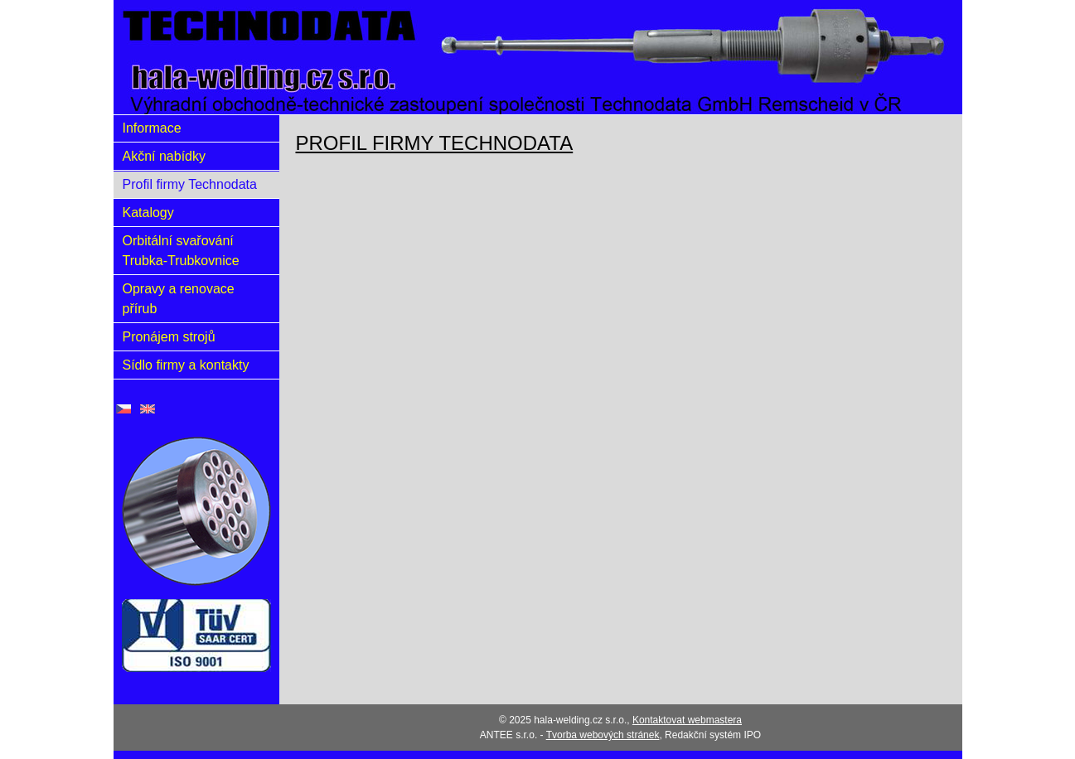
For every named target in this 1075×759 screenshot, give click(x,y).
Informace (152, 128)
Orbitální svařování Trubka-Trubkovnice (181, 251)
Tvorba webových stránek (603, 735)
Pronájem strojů (169, 337)
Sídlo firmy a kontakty (186, 365)
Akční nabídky (164, 156)
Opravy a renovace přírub (179, 299)
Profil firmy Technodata (190, 184)
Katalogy (148, 212)
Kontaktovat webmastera (687, 720)
